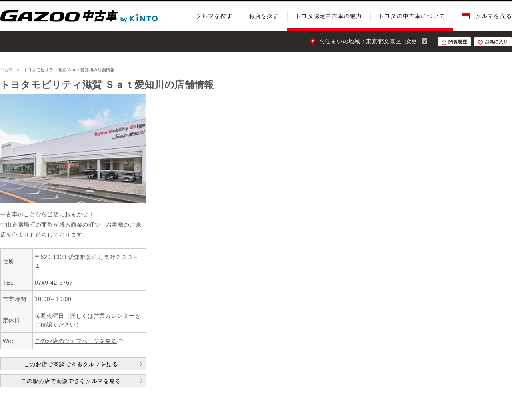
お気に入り (496, 41)
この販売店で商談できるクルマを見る (71, 381)
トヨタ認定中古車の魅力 (328, 16)
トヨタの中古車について (411, 16)
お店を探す (264, 16)
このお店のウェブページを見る (76, 341)
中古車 (6, 70)
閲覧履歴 (457, 41)
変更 (411, 41)
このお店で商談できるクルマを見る (71, 364)
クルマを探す (214, 16)
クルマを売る (494, 16)
